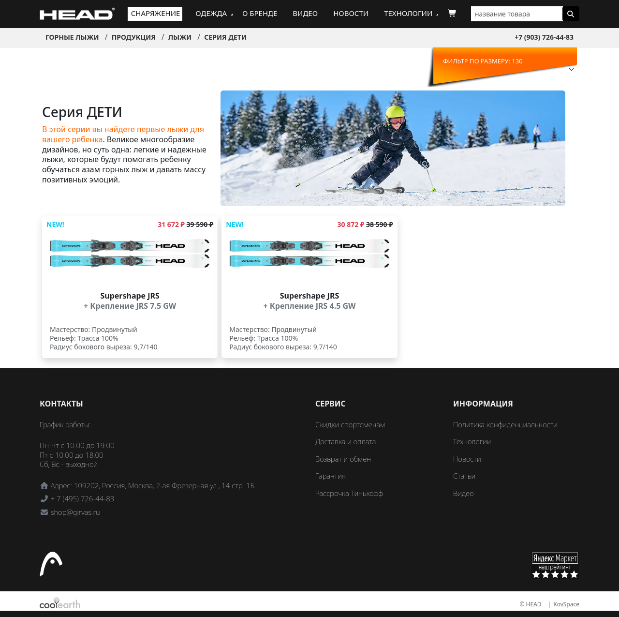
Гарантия (330, 476)
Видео (305, 13)
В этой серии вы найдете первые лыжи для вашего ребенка (123, 134)
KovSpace (566, 604)
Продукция (134, 37)
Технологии (408, 13)
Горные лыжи (72, 37)
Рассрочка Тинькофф (349, 493)
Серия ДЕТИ (225, 37)
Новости (350, 13)
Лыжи (180, 37)
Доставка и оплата (345, 441)
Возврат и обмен (343, 459)
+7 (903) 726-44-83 (544, 37)
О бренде (259, 13)
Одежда (211, 13)
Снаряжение (155, 13)
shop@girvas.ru (75, 512)
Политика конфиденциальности (505, 424)
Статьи (464, 476)
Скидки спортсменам (350, 424)
